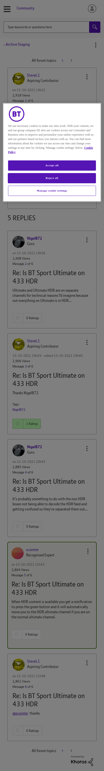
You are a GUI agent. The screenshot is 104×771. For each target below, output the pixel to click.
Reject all (52, 177)
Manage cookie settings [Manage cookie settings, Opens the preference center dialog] (52, 190)
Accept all (52, 165)
